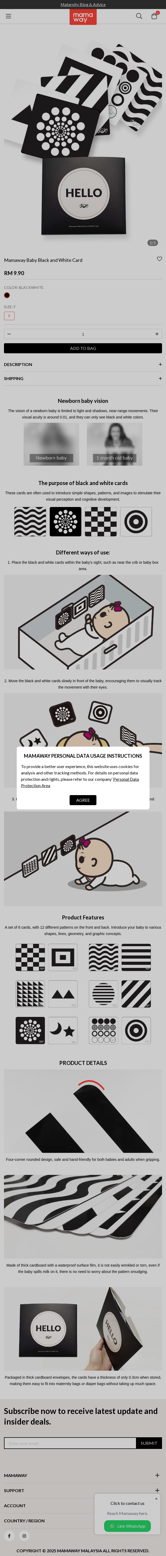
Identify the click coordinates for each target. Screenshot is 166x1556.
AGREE (83, 800)
